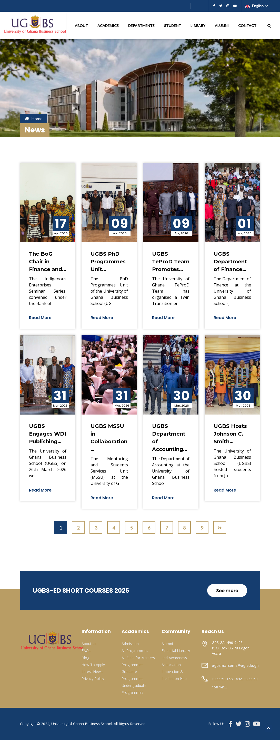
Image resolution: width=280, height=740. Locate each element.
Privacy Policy (93, 678)
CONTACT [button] (247, 25)
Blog (85, 657)
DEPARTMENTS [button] (141, 25)
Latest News (92, 671)
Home (33, 118)
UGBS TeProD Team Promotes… (170, 261)
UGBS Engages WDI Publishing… (47, 434)
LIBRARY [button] (198, 25)
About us (89, 643)
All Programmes (135, 650)
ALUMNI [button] (222, 25)
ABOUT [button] (82, 25)
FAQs (86, 650)
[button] (269, 25)
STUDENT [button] (173, 25)
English (254, 6)
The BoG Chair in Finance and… (47, 261)
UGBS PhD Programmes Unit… (108, 261)
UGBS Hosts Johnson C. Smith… (230, 434)
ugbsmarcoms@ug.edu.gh (235, 665)
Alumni (167, 643)
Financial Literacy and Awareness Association (176, 657)
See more (227, 590)
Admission (130, 643)
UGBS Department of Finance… (230, 261)
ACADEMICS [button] (108, 25)
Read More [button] (40, 318)
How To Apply (93, 664)
